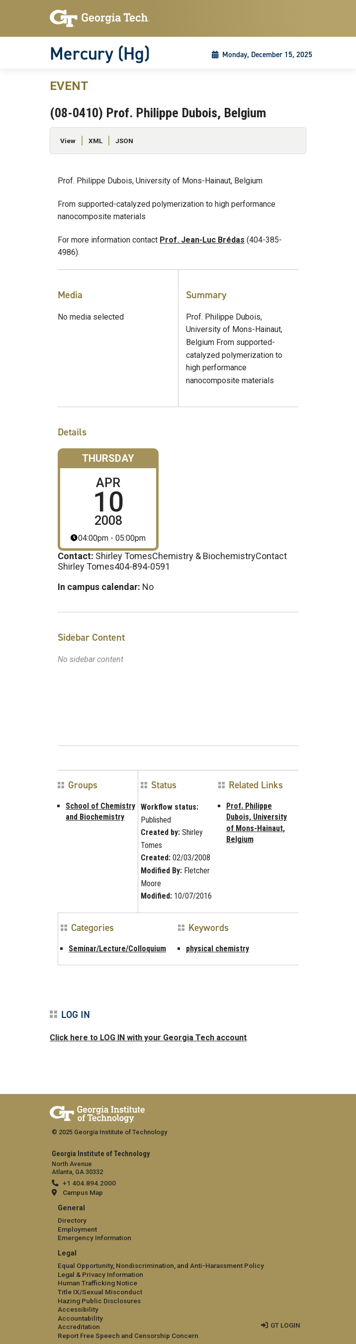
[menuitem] (178, 1223)
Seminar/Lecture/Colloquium (117, 948)
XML (95, 141)
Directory (72, 1220)
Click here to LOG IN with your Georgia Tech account (148, 1037)
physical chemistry (217, 948)
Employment (77, 1229)
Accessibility (78, 1309)
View (68, 141)
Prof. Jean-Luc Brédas (202, 240)
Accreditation (79, 1327)
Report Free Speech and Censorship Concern (128, 1336)
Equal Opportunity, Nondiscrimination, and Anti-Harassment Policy (161, 1265)
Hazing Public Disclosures (99, 1301)
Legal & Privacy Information (100, 1274)
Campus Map (83, 1192)
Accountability (80, 1318)
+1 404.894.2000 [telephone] (89, 1183)
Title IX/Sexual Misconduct (100, 1292)
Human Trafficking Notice (97, 1283)
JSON (124, 141)
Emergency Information (94, 1238)
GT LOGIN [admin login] (285, 1325)
